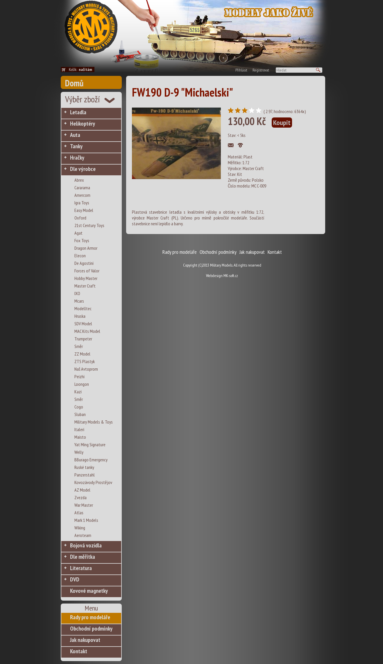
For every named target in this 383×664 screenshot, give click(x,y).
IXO (77, 293)
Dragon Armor (85, 248)
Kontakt (78, 651)
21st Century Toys (89, 225)
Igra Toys (81, 203)
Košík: (81, 69)
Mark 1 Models (86, 520)
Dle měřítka (82, 557)
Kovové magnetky (89, 591)
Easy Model (83, 210)
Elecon (80, 255)
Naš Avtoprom (86, 369)
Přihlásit (241, 70)
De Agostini (84, 263)
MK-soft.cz (230, 275)
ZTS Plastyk (84, 361)
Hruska (79, 316)
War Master (83, 505)
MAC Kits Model (87, 331)
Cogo (78, 407)
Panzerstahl (84, 475)
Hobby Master (85, 278)
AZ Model (82, 490)
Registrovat (261, 70)
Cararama (82, 187)
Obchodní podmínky (91, 628)
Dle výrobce (83, 169)
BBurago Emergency (91, 460)
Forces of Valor (86, 271)
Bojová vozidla (86, 545)
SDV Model (83, 323)
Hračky (77, 157)
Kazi (78, 392)
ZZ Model (82, 354)
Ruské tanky (84, 467)
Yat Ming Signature (89, 444)
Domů (74, 83)
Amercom (82, 195)
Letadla (78, 112)
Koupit (282, 122)
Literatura (81, 568)
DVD (74, 579)
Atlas (78, 512)
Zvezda (80, 497)
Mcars (79, 301)
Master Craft (85, 286)
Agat (78, 233)
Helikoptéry (82, 123)
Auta (75, 135)
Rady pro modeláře (90, 617)
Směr (78, 346)
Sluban (80, 414)
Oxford (80, 218)
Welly (78, 452)
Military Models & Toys (93, 422)
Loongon (81, 384)
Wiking (79, 528)
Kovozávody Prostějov (93, 482)
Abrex (79, 180)
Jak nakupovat (85, 640)
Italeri (79, 429)
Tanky (76, 146)
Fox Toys (81, 240)
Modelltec (83, 308)
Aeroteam (82, 535)
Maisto (80, 437)
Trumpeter (83, 339)
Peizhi (79, 376)
